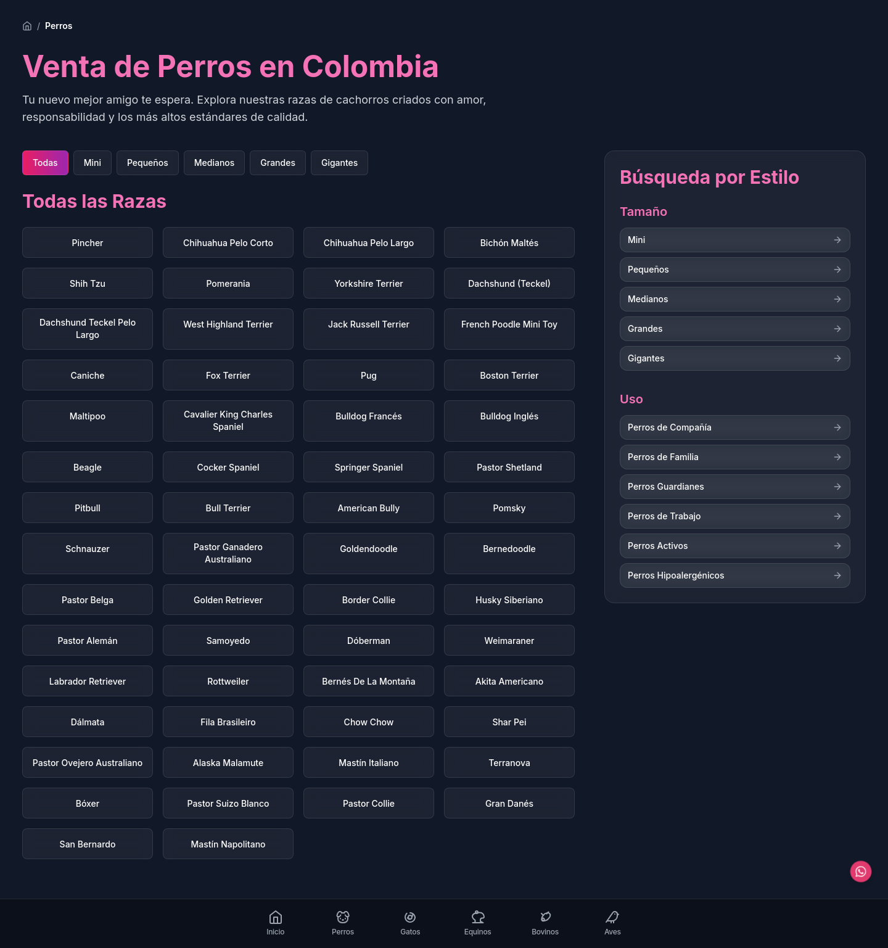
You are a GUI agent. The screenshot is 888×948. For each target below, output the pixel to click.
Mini (92, 162)
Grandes (277, 162)
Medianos (214, 162)
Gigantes (339, 162)
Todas (45, 162)
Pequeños (147, 162)
